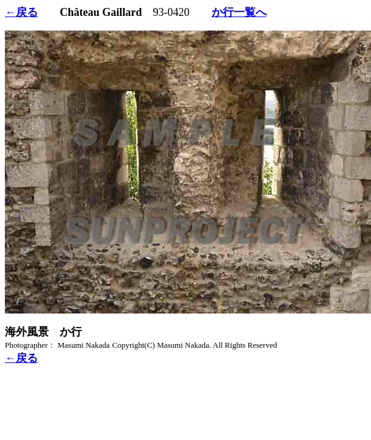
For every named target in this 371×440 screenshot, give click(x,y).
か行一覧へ (239, 12)
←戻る (21, 12)
